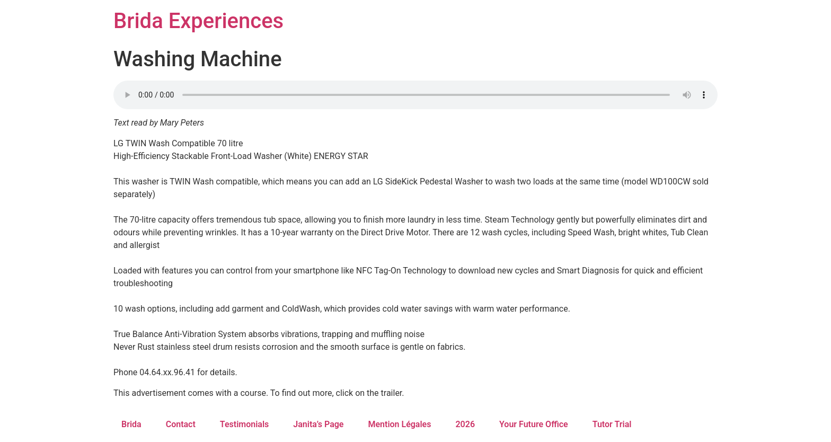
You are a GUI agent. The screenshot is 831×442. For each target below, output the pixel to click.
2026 (465, 424)
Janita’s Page (318, 424)
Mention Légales (399, 424)
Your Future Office (533, 424)
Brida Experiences (198, 20)
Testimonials (244, 424)
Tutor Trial (612, 424)
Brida (131, 424)
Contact (181, 424)
